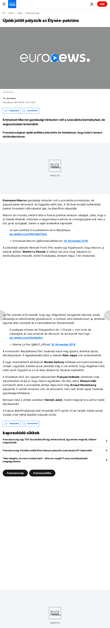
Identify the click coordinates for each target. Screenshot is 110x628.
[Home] (4, 13)
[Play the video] (55, 58)
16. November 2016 (76, 241)
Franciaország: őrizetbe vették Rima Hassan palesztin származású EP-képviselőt (47, 450)
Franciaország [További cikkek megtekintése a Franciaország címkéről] (15, 472)
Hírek (10, 13)
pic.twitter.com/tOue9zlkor (26, 337)
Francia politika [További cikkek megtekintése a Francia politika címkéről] (42, 472)
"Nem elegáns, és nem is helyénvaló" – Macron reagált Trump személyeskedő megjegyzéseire (45, 460)
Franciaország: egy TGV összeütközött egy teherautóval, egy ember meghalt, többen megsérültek (50, 441)
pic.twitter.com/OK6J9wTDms (28, 234)
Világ (19, 13)
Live (102, 4)
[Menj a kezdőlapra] (12, 4)
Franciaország (32, 13)
